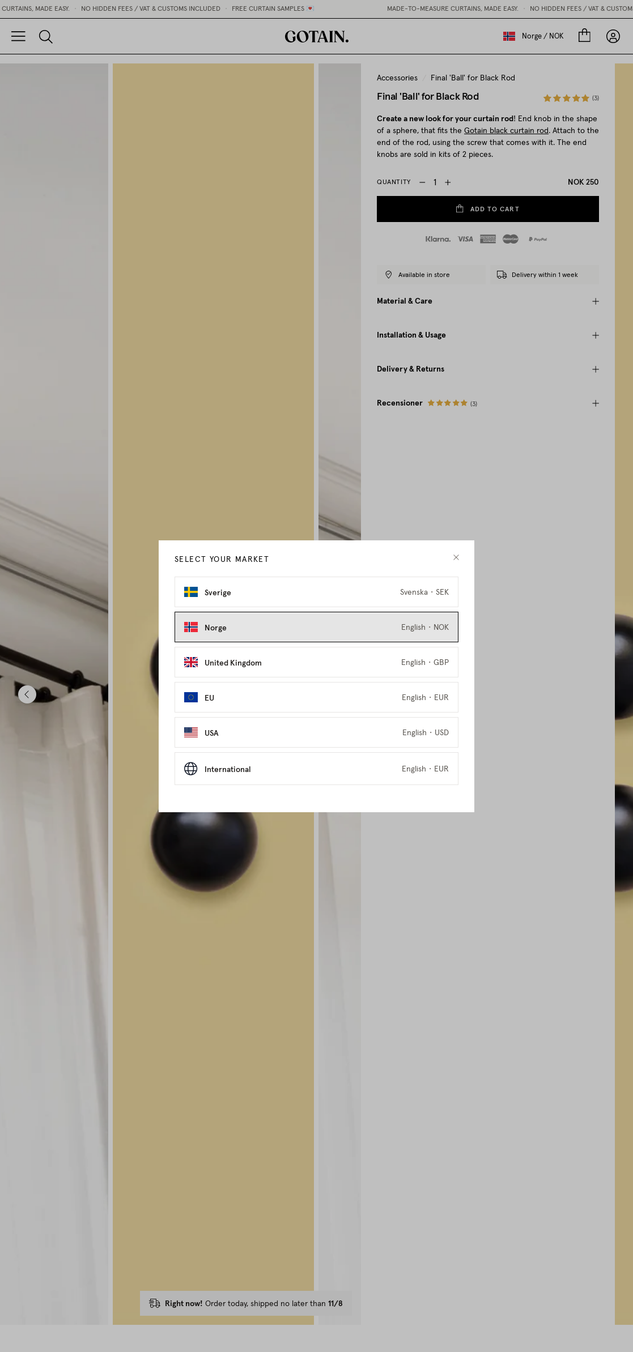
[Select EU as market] (316, 704)
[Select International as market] (316, 776)
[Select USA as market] (316, 739)
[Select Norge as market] (316, 634)
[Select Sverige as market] (316, 599)
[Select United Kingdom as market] (316, 669)
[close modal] (456, 565)
